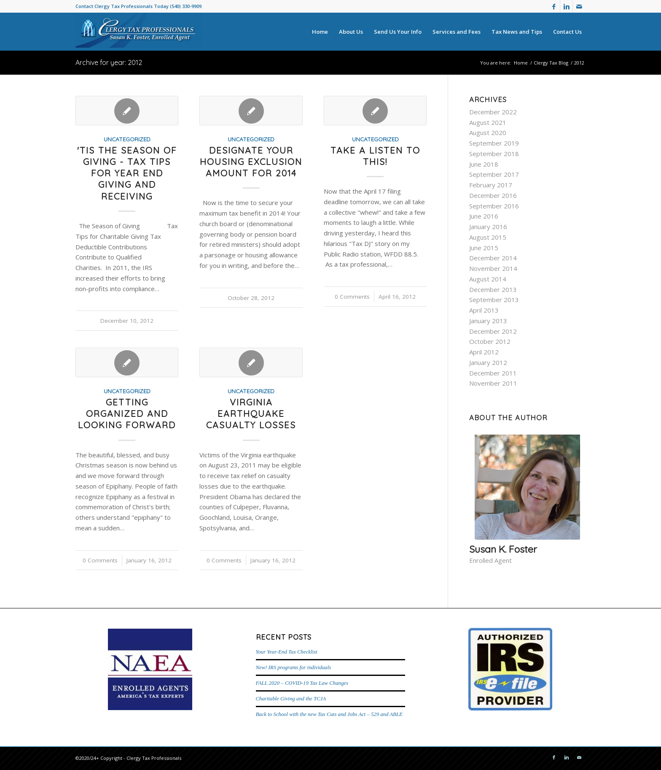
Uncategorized (127, 139)
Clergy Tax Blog (551, 62)
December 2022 (493, 112)
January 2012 (488, 362)
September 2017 (494, 174)
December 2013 (493, 289)
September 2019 (494, 143)
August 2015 (487, 237)
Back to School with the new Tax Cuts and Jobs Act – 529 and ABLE (329, 714)
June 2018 (483, 164)
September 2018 (494, 153)
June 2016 (483, 216)
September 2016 (494, 206)
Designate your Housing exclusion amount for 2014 (251, 162)
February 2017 (490, 185)
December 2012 (493, 331)
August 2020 (487, 132)
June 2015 (483, 247)
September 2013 (494, 299)
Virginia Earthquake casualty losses (251, 414)
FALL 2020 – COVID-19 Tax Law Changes (302, 683)
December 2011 (493, 373)
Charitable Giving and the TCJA (291, 699)
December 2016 (493, 195)
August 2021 (487, 122)
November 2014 (493, 268)
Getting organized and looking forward (127, 414)
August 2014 (487, 279)
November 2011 (493, 383)
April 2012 (484, 352)
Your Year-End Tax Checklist (286, 652)
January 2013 (488, 320)
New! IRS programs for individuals (293, 667)
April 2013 (484, 310)
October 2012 (490, 341)
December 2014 (493, 258)
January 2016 (488, 226)
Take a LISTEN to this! (375, 156)
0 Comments (352, 296)
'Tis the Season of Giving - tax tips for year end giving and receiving (127, 173)
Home (521, 62)
